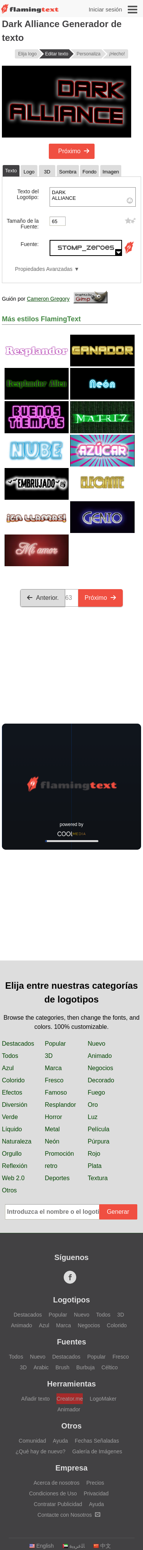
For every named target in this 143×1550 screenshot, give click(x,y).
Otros (9, 1190)
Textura (98, 1178)
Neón (52, 1141)
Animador (69, 1409)
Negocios (100, 1068)
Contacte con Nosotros (68, 1515)
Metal (52, 1129)
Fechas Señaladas (97, 1441)
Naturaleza (16, 1141)
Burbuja (85, 1367)
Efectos (12, 1092)
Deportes (57, 1178)
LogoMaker (103, 1399)
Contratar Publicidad (58, 1504)
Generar (118, 1211)
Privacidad (96, 1493)
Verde (10, 1117)
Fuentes (71, 1342)
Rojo (94, 1153)
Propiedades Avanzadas (43, 269)
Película (98, 1129)
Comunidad (32, 1441)
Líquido (12, 1129)
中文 (102, 1546)
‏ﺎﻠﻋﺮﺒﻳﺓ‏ (73, 1546)
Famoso (56, 1092)
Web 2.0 (13, 1178)
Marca (53, 1068)
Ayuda (60, 1441)
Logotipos (71, 1300)
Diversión (14, 1104)
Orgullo (12, 1153)
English (41, 1546)
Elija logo (27, 54)
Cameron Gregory (48, 299)
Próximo (74, 151)
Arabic (41, 1367)
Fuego (96, 1092)
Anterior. (43, 597)
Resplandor (60, 1104)
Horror (53, 1117)
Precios (95, 1483)
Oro (93, 1104)
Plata (94, 1166)
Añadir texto (35, 1399)
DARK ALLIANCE (92, 197)
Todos (10, 1056)
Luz (93, 1117)
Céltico (109, 1367)
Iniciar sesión (105, 9)
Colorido (13, 1080)
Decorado (101, 1080)
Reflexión (14, 1166)
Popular (55, 1043)
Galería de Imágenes (97, 1451)
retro (51, 1166)
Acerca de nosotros (57, 1483)
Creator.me (69, 1399)
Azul (8, 1068)
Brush (62, 1367)
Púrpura (98, 1141)
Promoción (59, 1153)
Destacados (18, 1043)
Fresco (54, 1080)
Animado (100, 1056)
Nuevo (96, 1043)
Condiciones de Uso (53, 1493)
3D (49, 1056)
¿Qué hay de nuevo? (41, 1451)
